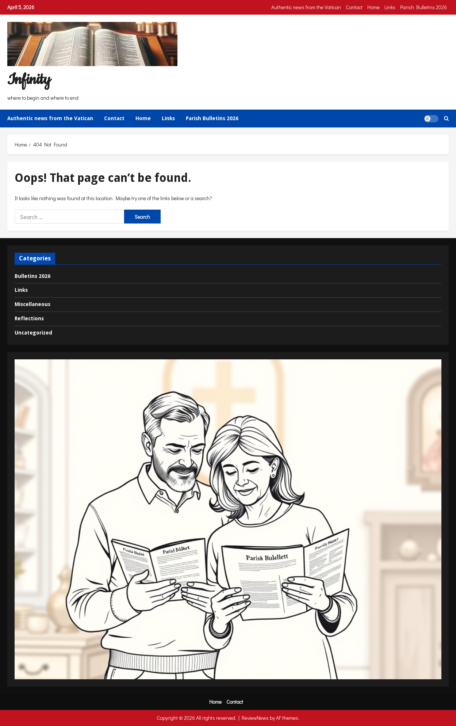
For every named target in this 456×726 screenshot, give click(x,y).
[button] (431, 118)
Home (373, 7)
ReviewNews (255, 717)
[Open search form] (446, 118)
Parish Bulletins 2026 (423, 7)
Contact (354, 7)
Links (389, 7)
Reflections (29, 318)
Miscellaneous (32, 304)
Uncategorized (33, 333)
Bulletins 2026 (32, 276)
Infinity (28, 80)
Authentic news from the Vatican (306, 7)
